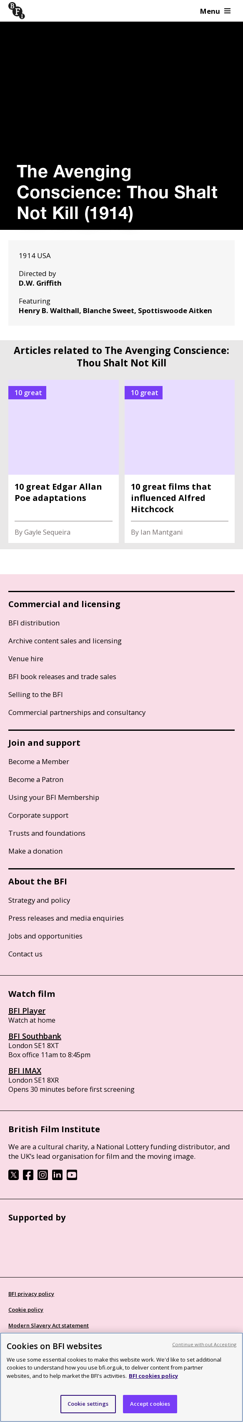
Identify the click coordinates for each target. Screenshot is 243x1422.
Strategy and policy (39, 900)
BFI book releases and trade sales (62, 676)
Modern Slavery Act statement (48, 1325)
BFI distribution (34, 623)
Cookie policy (25, 1309)
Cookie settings (88, 1403)
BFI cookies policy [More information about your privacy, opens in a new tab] (153, 1376)
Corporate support (38, 815)
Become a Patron (35, 779)
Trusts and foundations (46, 833)
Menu (215, 11)
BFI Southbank (34, 1036)
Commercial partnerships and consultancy (76, 712)
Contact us (25, 954)
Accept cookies (150, 1403)
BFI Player (26, 1011)
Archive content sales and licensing (65, 640)
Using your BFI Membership (53, 797)
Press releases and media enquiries (66, 918)
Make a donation (35, 851)
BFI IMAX (24, 1071)
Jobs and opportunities (45, 936)
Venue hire (25, 658)
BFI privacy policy (31, 1293)
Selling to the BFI (35, 694)
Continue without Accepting (204, 1344)
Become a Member (38, 761)
